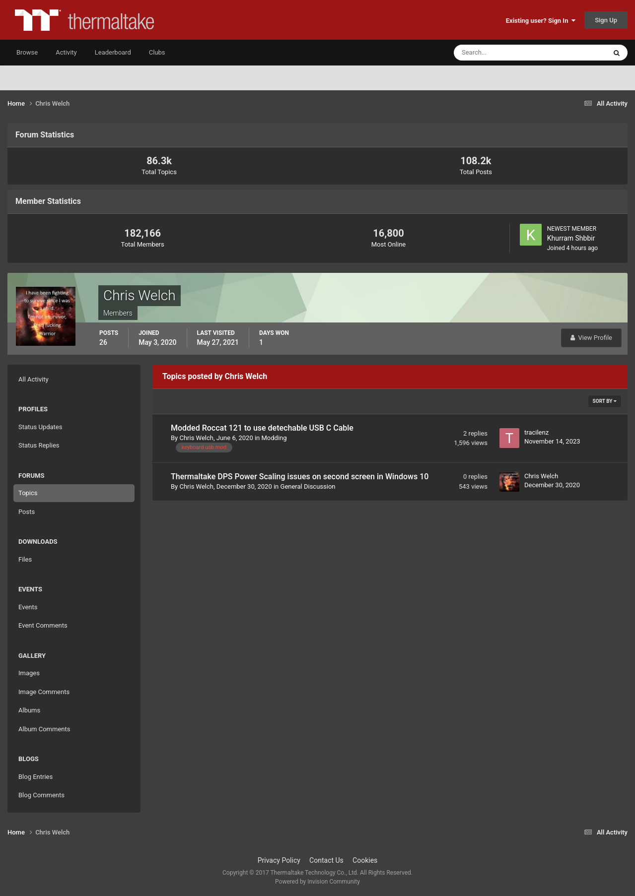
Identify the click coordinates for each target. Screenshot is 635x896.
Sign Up (606, 20)
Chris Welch (196, 438)
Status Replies (39, 445)
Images (29, 673)
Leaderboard (113, 52)
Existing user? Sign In (540, 20)
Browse (27, 52)
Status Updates (40, 427)
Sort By (605, 401)
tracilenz (536, 432)
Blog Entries (35, 776)
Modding (274, 438)
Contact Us (326, 860)
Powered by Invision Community (317, 881)
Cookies (365, 860)
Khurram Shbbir (571, 238)
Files (25, 559)
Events (27, 607)
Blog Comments (41, 795)
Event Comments (43, 625)
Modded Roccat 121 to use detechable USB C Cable (262, 428)
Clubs (157, 52)
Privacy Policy (279, 860)
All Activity (33, 379)
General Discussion (308, 486)
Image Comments (44, 692)
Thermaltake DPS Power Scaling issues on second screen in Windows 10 (299, 476)
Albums (29, 710)
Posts (26, 511)
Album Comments (44, 729)
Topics (28, 493)
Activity (66, 52)
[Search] (500, 53)
